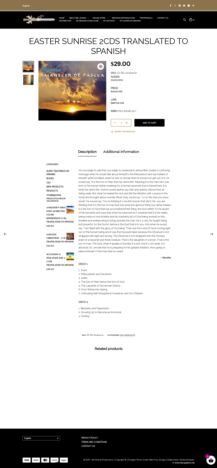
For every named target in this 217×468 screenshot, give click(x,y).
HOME (61, 17)
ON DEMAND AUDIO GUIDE (87, 20)
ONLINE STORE (99, 17)
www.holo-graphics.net (183, 459)
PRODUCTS (52, 187)
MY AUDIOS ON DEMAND (130, 20)
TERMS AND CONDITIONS (94, 439)
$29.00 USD (116, 89)
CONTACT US (162, 17)
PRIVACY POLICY (89, 434)
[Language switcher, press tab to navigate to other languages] (41, 435)
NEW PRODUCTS (54, 183)
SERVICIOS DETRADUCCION (123, 17)
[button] (100, 65)
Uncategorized (53, 191)
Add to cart (149, 121)
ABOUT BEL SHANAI (77, 17)
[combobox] (32, 5)
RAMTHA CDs (117, 101)
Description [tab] (87, 149)
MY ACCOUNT (109, 20)
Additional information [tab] (121, 149)
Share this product (125, 130)
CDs (48, 179)
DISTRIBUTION (65, 20)
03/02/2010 (117, 78)
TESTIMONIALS (146, 17)
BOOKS (50, 175)
